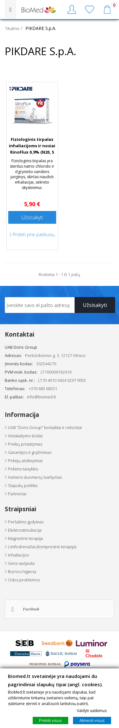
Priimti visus (50, 720)
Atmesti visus (92, 720)
